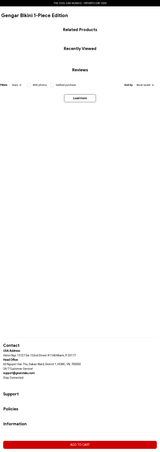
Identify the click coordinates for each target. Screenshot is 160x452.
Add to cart (80, 445)
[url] (19, 373)
